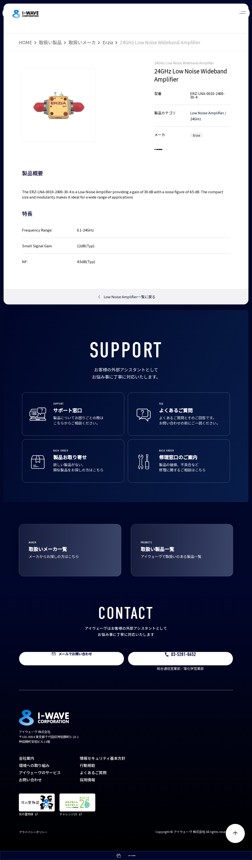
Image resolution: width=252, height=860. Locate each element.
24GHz (195, 118)
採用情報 (87, 789)
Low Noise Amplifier (207, 112)
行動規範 (87, 775)
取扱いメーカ (82, 42)
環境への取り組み (34, 775)
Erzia (108, 42)
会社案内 (26, 768)
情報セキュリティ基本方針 (102, 768)
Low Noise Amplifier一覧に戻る (126, 306)
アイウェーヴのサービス (40, 782)
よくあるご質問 (93, 782)
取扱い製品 (50, 42)
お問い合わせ (30, 789)
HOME (25, 42)
